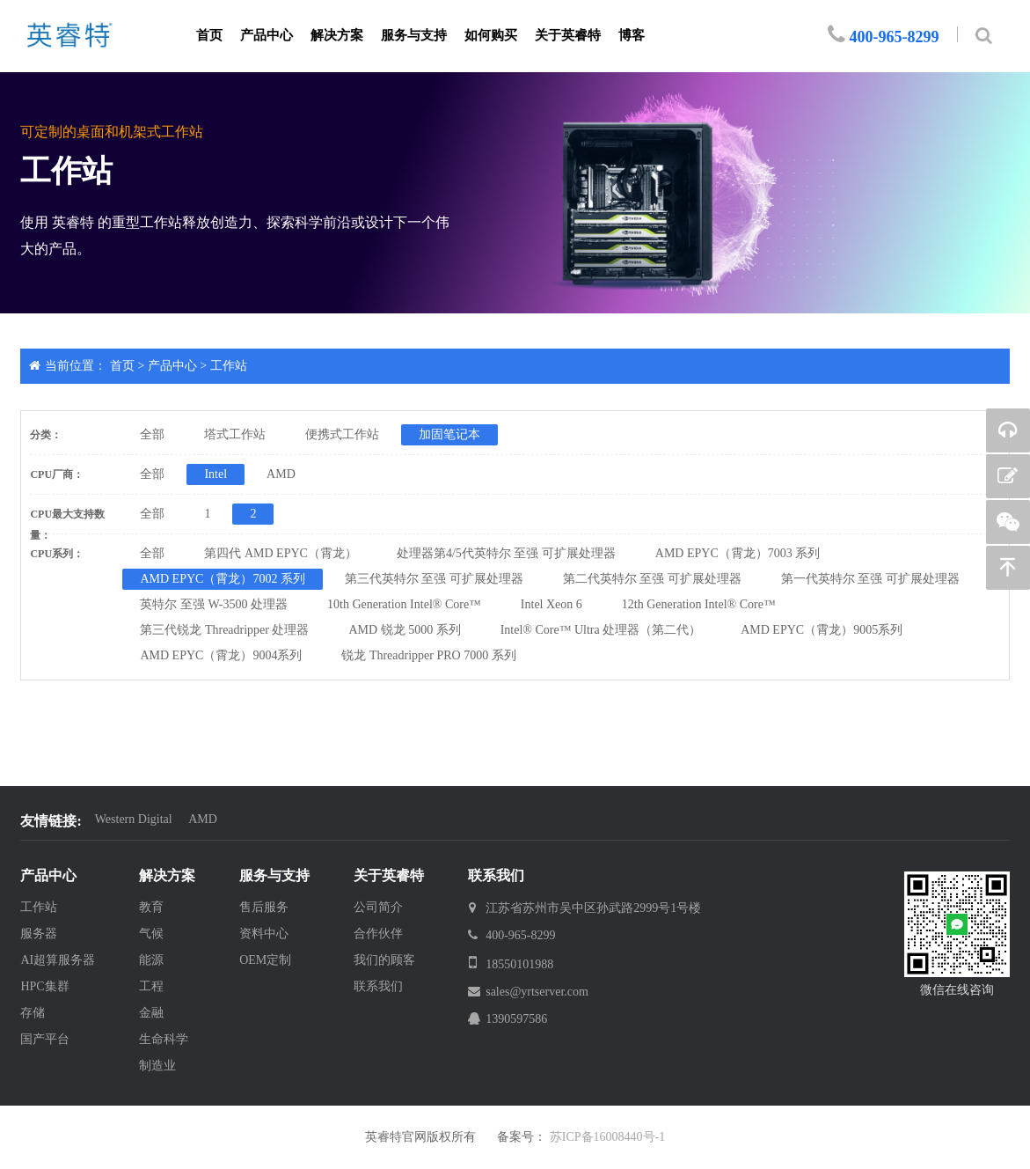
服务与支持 (414, 35)
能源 (151, 960)
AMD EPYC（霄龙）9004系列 (221, 655)
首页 (209, 35)
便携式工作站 (342, 434)
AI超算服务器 (57, 960)
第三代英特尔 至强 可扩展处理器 (434, 578)
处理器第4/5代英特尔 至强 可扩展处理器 (506, 553)
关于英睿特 (568, 35)
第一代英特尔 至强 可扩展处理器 (870, 578)
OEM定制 (265, 960)
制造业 (157, 1065)
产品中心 (266, 35)
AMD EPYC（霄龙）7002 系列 (222, 578)
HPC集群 (44, 986)
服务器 (38, 933)
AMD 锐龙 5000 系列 (405, 629)
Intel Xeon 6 (551, 604)
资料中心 (264, 933)
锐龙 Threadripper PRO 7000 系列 (428, 655)
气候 (151, 933)
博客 (631, 35)
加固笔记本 (449, 434)
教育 (151, 907)
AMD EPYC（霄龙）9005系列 (821, 629)
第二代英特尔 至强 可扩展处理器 (652, 578)
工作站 (228, 365)
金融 (151, 1012)
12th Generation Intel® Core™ (699, 604)
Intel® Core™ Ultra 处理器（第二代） (601, 629)
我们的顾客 (384, 960)
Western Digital (133, 819)
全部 (152, 434)
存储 (32, 1012)
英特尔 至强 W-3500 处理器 (214, 604)
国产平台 (44, 1039)
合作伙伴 (378, 933)
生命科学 (163, 1039)
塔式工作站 (235, 434)
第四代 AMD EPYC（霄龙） (280, 553)
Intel (215, 474)
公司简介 (378, 907)
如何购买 (490, 35)
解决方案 (336, 35)
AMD (281, 474)
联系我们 (378, 986)
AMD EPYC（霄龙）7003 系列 (737, 553)
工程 (151, 986)
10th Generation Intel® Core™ (404, 604)
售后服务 (264, 907)
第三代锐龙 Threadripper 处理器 (224, 629)
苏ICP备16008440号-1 (607, 1136)
